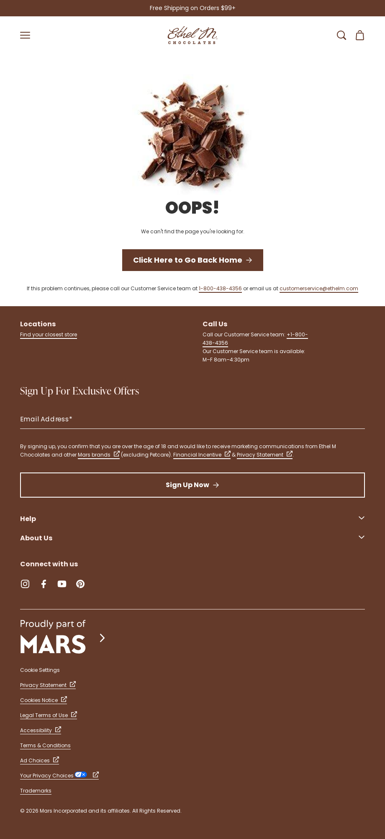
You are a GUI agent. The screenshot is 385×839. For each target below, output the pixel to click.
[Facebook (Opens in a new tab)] (43, 584)
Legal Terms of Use (48, 715)
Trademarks (35, 790)
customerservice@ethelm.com (319, 288)
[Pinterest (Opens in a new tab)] (80, 584)
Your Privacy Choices (59, 775)
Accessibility (40, 730)
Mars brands (99, 454)
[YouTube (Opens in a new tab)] (62, 584)
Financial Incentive (202, 454)
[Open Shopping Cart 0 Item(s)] (360, 35)
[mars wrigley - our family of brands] (63, 638)
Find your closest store (48, 334)
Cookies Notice (43, 700)
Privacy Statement (265, 454)
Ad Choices (39, 760)
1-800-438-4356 (220, 288)
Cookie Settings (40, 670)
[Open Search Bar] (341, 35)
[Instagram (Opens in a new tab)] (25, 584)
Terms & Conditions (45, 745)
